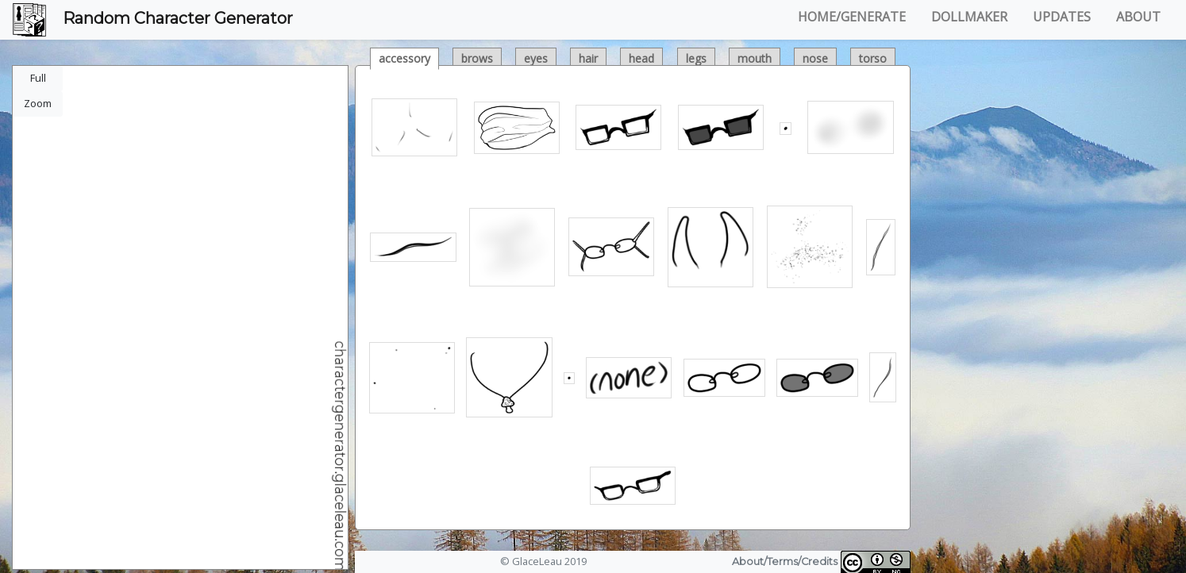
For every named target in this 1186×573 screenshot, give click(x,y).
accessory (404, 58)
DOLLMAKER (969, 16)
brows (477, 58)
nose (815, 58)
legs (696, 58)
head (641, 58)
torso (873, 58)
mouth (754, 58)
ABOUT (1138, 16)
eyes (536, 58)
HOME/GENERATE (852, 16)
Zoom (38, 103)
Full (38, 78)
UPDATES (1062, 16)
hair (588, 58)
